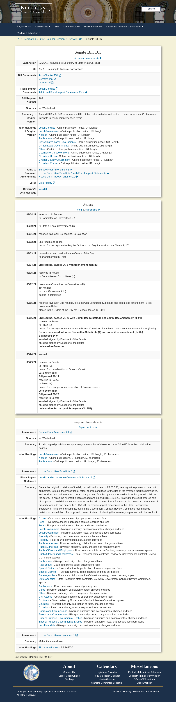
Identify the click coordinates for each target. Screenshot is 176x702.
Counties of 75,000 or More (54, 152)
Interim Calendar (106, 679)
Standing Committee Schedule (106, 682)
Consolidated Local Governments (57, 142)
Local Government (49, 131)
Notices (43, 135)
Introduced (46, 82)
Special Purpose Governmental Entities (60, 618)
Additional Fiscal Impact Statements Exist (63, 92)
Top (79, 209)
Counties (44, 604)
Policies (117, 691)
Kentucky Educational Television (144, 672)
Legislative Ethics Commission (144, 675)
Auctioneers (45, 586)
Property (43, 536)
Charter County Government (54, 159)
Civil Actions (45, 596)
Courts (42, 518)
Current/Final (47, 79)
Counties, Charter (48, 163)
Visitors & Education (28, 33)
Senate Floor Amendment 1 (55, 169)
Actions (79, 58)
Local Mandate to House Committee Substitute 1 (67, 477)
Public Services (93, 26)
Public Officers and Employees (56, 550)
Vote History (47, 183)
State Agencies (47, 575)
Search (151, 8)
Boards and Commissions (53, 611)
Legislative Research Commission (124, 26)
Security (127, 691)
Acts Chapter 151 (50, 75)
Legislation (30, 39)
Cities (42, 149)
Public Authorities (48, 543)
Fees (41, 522)
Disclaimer (138, 691)
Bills (57, 26)
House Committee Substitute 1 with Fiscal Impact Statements (74, 173)
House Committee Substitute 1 (57, 471)
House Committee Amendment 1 (58, 176)
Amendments (94, 58)
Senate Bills (75, 39)
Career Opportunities (69, 675)
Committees (42, 26)
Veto (43, 189)
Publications (45, 138)
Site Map (69, 679)
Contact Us (69, 672)
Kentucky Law (72, 26)
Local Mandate (48, 88)
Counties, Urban (48, 156)
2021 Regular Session (52, 39)
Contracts (44, 600)
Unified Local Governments (54, 145)
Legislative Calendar (107, 672)
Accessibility (152, 691)
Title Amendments (49, 647)
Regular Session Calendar (107, 675)
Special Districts (48, 568)
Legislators (24, 26)
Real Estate (45, 564)
